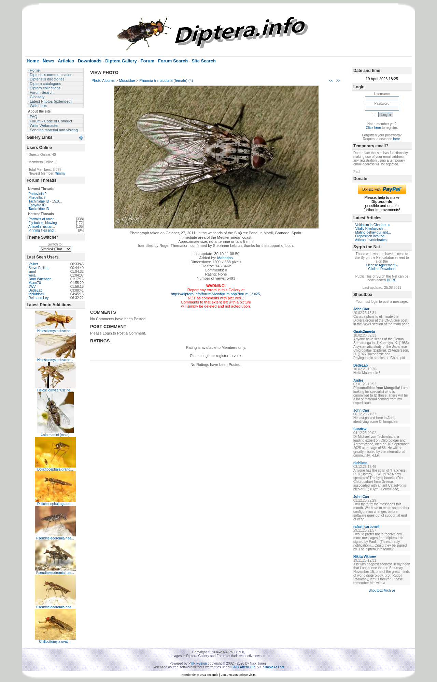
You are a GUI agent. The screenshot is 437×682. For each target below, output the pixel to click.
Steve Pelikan (39, 268)
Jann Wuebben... (41, 279)
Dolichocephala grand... (55, 469)
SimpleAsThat (273, 667)
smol (32, 271)
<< (331, 80)
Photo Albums (103, 80)
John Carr (361, 309)
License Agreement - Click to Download (382, 267)
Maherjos (224, 258)
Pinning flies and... (43, 230)
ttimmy (60, 173)
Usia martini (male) (55, 435)
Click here (373, 128)
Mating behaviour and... (373, 232)
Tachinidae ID (38, 209)
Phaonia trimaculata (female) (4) (166, 80)
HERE (391, 280)
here (396, 139)
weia (32, 275)
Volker (33, 264)
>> (338, 80)
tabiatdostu (37, 294)
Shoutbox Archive (382, 590)
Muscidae (127, 80)
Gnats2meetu (364, 331)
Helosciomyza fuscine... (55, 331)
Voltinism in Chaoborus (372, 225)
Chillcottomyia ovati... (55, 641)
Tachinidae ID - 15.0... (44, 201)
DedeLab (36, 290)
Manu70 (35, 283)
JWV (32, 286)
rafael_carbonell (366, 527)
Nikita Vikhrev (364, 557)
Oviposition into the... (371, 236)
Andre (358, 380)
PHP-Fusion (197, 663)
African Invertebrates (370, 240)
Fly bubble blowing (43, 223)
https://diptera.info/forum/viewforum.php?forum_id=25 (215, 294)
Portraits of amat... (43, 219)
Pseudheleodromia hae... (55, 538)
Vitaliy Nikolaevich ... (371, 229)
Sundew (359, 429)
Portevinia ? (38, 194)
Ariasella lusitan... (41, 226)
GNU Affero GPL (243, 667)
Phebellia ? (37, 197)
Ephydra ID (37, 205)
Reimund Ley (39, 298)
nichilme (360, 463)
